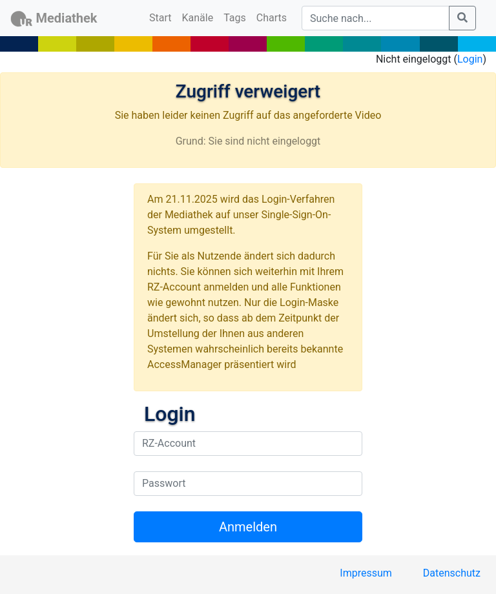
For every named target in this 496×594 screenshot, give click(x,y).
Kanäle (198, 18)
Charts (271, 18)
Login (469, 59)
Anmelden (248, 527)
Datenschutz (451, 573)
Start (162, 17)
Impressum (366, 573)
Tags (234, 18)
